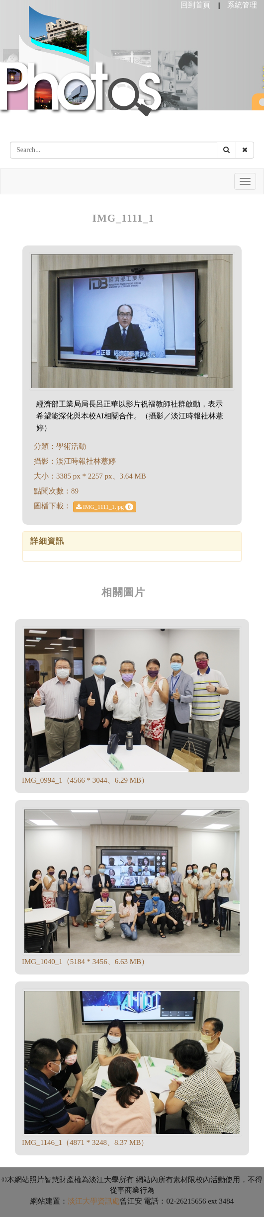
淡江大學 (82, 1201)
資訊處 (108, 1201)
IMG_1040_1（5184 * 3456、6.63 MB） (85, 962)
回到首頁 (195, 5)
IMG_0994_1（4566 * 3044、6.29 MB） (85, 780)
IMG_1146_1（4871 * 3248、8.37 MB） (85, 1142)
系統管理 (242, 5)
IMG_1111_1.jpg (104, 506)
